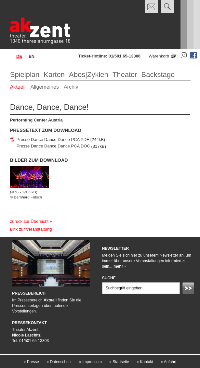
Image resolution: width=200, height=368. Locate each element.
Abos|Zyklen (88, 74)
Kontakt (145, 362)
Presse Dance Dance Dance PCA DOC (53, 146)
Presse (31, 362)
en (31, 56)
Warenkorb (159, 56)
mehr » (119, 266)
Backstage (158, 74)
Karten (54, 74)
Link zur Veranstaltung (31, 229)
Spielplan (25, 74)
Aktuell (18, 87)
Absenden (189, 289)
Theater (125, 74)
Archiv (71, 87)
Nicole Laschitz (26, 335)
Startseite (119, 362)
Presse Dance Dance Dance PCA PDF (53, 139)
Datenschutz (59, 362)
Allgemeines (45, 87)
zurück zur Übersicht (29, 221)
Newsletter (115, 248)
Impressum (90, 362)
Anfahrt (168, 362)
